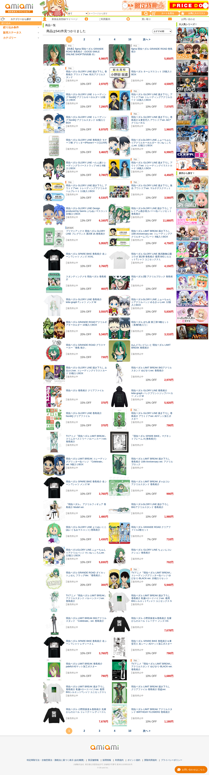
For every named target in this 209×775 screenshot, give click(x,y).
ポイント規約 (134, 760)
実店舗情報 (93, 760)
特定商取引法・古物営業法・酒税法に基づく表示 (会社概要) (55, 760)
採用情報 (107, 760)
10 (129, 39)
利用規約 (119, 760)
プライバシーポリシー (171, 760)
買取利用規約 (150, 760)
